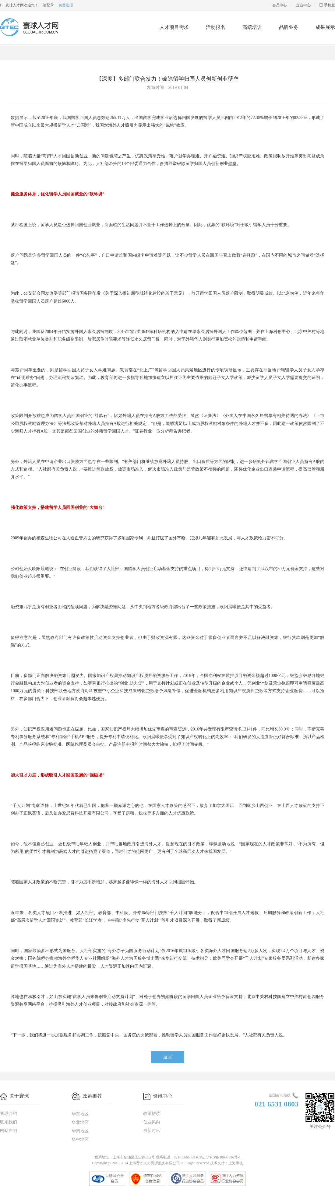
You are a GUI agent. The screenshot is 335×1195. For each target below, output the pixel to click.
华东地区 (80, 1114)
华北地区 (80, 1122)
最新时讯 (151, 1130)
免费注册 (65, 5)
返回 (167, 1057)
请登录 (48, 5)
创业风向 (151, 1122)
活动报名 (215, 27)
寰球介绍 (8, 1113)
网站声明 (8, 1130)
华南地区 (80, 1131)
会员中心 (279, 5)
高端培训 (252, 27)
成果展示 (325, 27)
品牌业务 (288, 27)
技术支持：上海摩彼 (226, 1163)
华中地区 (80, 1139)
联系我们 (8, 1122)
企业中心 (303, 5)
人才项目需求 (174, 27)
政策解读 (151, 1113)
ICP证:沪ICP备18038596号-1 (218, 1157)
